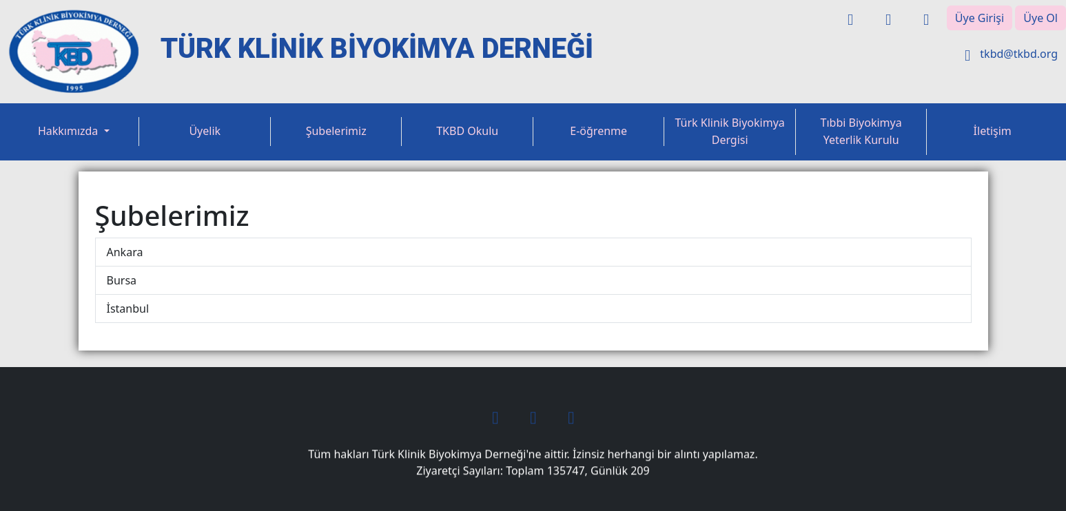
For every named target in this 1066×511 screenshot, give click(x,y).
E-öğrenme (598, 130)
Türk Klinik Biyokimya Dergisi (730, 131)
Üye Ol (1040, 17)
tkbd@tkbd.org (1008, 53)
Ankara (125, 252)
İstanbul (128, 308)
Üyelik (205, 130)
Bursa (122, 280)
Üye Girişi (979, 17)
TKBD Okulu (467, 130)
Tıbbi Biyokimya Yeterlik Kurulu (861, 131)
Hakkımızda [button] (69, 130)
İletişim (993, 130)
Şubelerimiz (336, 130)
